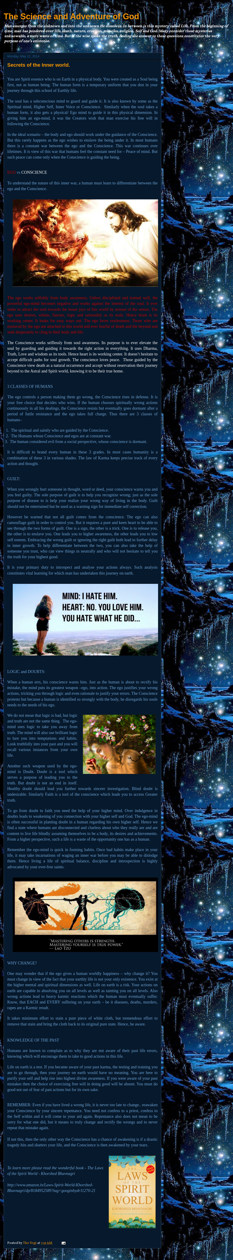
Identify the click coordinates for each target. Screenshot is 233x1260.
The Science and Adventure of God (71, 16)
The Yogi (30, 1243)
